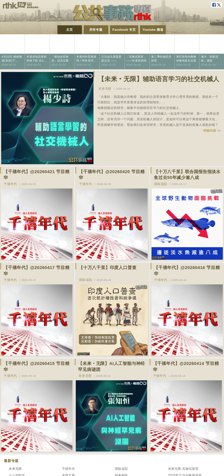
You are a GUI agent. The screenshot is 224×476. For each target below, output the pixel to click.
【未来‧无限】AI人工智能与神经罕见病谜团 (111, 366)
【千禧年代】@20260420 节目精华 (112, 174)
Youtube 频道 (152, 29)
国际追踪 (160, 184)
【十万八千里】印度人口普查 (107, 267)
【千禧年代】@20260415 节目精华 (37, 366)
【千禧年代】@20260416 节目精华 (187, 270)
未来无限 (104, 88)
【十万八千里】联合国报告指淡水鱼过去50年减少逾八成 (187, 174)
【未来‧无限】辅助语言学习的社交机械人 (158, 78)
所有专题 (95, 29)
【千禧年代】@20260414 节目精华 (186, 366)
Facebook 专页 (124, 29)
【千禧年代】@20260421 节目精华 (37, 174)
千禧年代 (10, 184)
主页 (69, 29)
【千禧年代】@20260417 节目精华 (37, 270)
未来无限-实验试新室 (183, 468)
